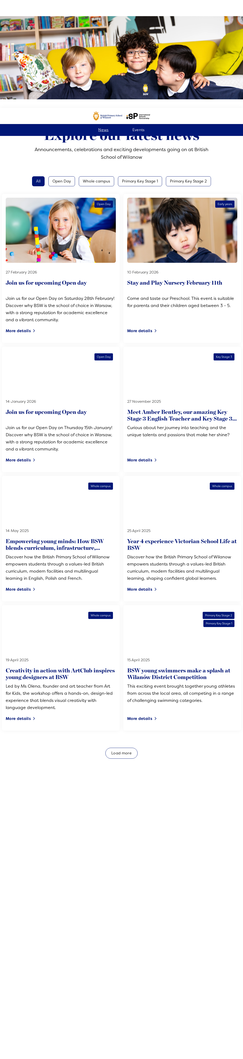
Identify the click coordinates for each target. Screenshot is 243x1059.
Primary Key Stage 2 (188, 73)
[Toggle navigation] (233, 1047)
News (103, 22)
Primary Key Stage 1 (140, 73)
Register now (121, 1047)
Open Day (61, 73)
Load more (121, 645)
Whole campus (96, 73)
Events (138, 22)
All (38, 73)
